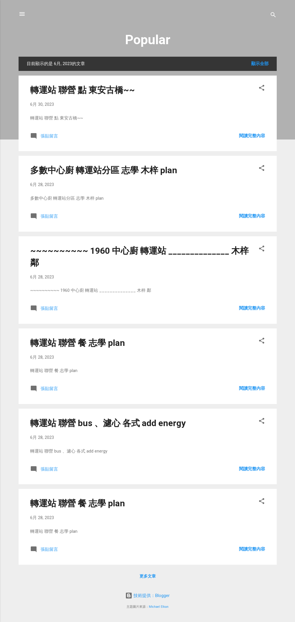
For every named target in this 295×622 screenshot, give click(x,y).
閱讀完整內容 (252, 135)
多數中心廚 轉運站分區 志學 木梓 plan (103, 170)
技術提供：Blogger (147, 595)
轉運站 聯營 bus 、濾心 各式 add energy (108, 423)
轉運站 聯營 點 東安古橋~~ (82, 90)
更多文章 (148, 576)
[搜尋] (273, 16)
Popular (147, 39)
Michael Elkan (159, 607)
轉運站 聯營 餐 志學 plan (77, 343)
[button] (261, 88)
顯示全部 (260, 63)
